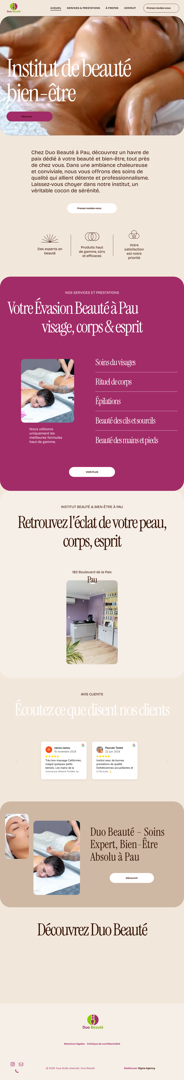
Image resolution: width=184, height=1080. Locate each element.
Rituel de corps (113, 381)
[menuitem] (56, 8)
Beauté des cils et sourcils (125, 420)
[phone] (17, 1071)
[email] (21, 1064)
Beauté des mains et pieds (126, 440)
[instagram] (13, 1064)
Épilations (107, 401)
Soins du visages (115, 362)
